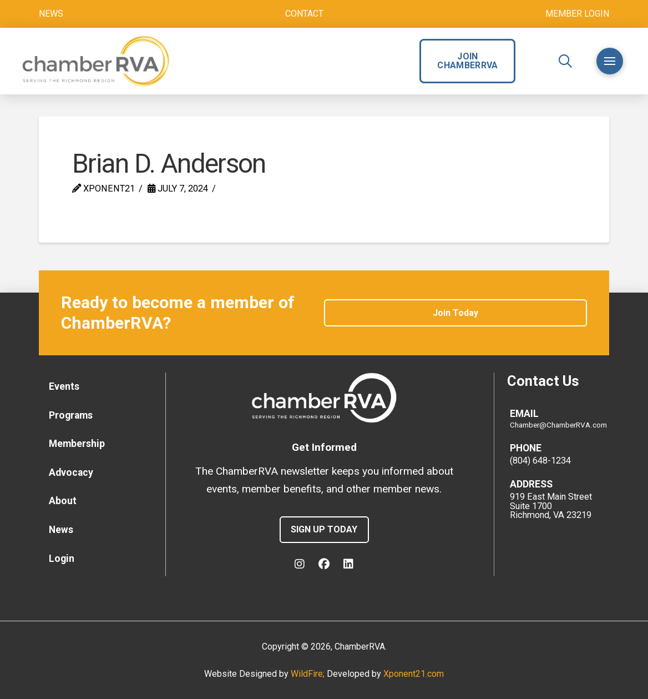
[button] (565, 61)
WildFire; (309, 673)
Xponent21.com (413, 673)
